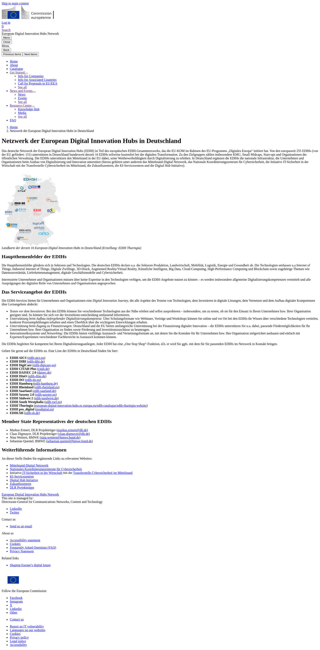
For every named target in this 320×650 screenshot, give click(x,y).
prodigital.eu (44, 409)
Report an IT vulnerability (27, 626)
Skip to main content (15, 3)
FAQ (13, 120)
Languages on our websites (27, 630)
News (21, 94)
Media (22, 113)
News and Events (21, 91)
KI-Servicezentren (22, 476)
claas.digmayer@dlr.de (74, 434)
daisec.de (44, 372)
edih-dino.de (37, 376)
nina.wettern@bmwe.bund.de (60, 437)
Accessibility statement (25, 540)
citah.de (43, 369)
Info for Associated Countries (37, 80)
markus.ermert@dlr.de (72, 430)
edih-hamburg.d (44, 383)
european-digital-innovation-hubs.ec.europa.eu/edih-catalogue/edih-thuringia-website (91, 405)
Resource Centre (20, 105)
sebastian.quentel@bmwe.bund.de (69, 441)
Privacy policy (19, 637)
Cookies (15, 633)
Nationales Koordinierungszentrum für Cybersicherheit (46, 469)
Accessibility (18, 645)
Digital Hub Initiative (24, 480)
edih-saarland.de (44, 391)
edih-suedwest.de (46, 398)
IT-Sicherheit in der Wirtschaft (42, 473)
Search (6, 30)
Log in (6, 22)
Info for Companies (30, 76)
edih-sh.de (32, 413)
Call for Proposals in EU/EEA (37, 83)
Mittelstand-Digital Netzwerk (29, 465)
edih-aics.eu (36, 358)
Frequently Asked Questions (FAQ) (33, 547)
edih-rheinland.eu (46, 387)
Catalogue (16, 68)
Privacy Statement (22, 551)
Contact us (17, 619)
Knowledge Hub (28, 109)
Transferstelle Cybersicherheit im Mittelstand (102, 473)
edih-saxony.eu (46, 394)
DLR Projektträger (22, 487)
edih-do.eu (33, 380)
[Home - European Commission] (31, 19)
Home (14, 61)
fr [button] (3, 26)
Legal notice (18, 641)
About (14, 65)
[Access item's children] (26, 73)
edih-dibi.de (36, 361)
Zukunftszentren (20, 484)
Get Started (17, 72)
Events (22, 98)
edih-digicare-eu (44, 365)
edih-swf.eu (53, 402)
